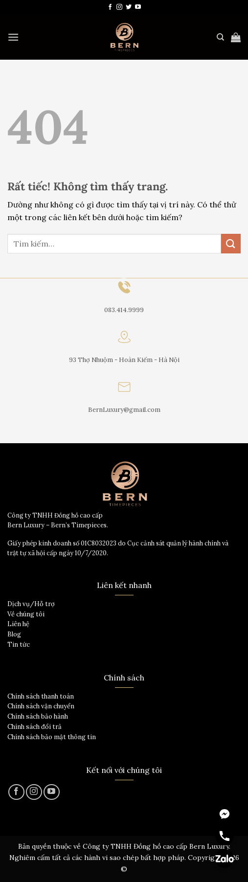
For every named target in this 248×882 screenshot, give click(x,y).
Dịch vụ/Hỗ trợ (31, 604)
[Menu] (13, 37)
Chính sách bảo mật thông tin (51, 737)
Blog (14, 634)
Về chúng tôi (26, 614)
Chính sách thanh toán (40, 696)
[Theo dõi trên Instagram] (119, 7)
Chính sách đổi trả (34, 727)
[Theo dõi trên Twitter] (129, 7)
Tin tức (18, 644)
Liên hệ (18, 624)
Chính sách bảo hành (37, 716)
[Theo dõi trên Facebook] (110, 7)
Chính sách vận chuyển (40, 706)
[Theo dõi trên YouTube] (138, 7)
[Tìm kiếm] (220, 37)
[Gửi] (231, 243)
